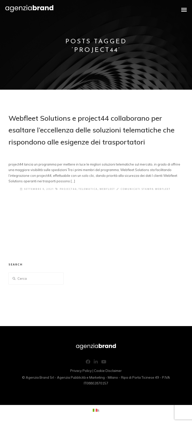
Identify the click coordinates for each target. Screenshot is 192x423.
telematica (88, 189)
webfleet (107, 189)
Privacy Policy (81, 371)
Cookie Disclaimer (108, 371)
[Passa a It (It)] (96, 410)
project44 (68, 189)
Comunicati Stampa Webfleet (145, 189)
